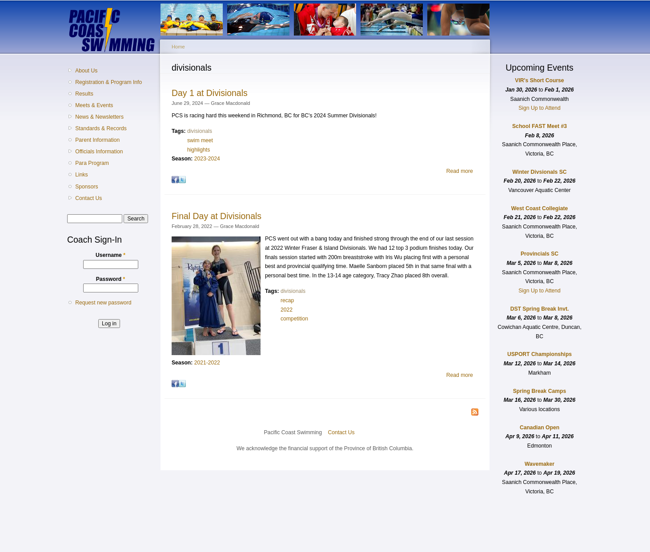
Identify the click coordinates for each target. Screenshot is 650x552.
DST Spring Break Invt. (539, 309)
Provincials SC (539, 254)
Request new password (103, 303)
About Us (86, 71)
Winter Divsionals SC (539, 172)
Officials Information (99, 151)
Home (178, 46)
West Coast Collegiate (539, 208)
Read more (459, 171)
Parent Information (97, 140)
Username (110, 255)
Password (110, 279)
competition (294, 319)
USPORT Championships (539, 354)
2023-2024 (207, 159)
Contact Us (88, 198)
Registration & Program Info (108, 82)
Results (84, 94)
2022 (287, 310)
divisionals (199, 131)
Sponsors (86, 187)
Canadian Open (539, 427)
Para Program (92, 163)
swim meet (200, 140)
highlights (198, 150)
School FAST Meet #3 (539, 126)
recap (287, 300)
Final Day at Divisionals (216, 216)
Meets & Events (94, 105)
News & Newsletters (99, 117)
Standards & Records (101, 128)
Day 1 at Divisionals (210, 93)
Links (81, 175)
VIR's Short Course (539, 80)
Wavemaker (539, 464)
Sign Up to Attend (539, 108)
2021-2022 (207, 363)
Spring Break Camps (539, 391)
